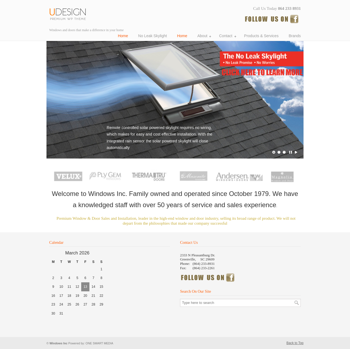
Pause (291, 152)
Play (296, 152)
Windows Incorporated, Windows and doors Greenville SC (69, 13)
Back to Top (295, 343)
